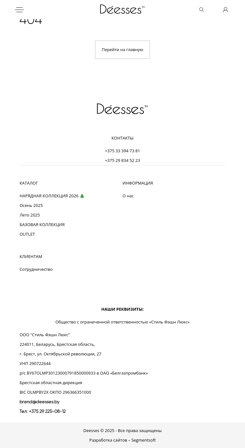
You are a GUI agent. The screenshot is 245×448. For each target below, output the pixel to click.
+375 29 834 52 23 (122, 160)
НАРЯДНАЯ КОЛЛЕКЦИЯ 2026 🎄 (52, 196)
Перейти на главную (122, 49)
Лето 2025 (29, 215)
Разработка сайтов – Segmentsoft (122, 440)
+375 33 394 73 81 (122, 151)
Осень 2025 (31, 205)
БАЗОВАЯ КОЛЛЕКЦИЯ (41, 224)
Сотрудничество (35, 269)
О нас (128, 196)
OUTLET (27, 234)
